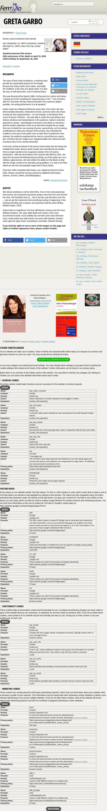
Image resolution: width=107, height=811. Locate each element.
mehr (100, 117)
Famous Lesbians (84, 58)
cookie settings (48, 341)
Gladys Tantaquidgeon (85, 102)
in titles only (94, 23)
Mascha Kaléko (82, 98)
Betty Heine (81, 76)
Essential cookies (9, 380)
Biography (7, 66)
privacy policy (34, 341)
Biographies (8, 32)
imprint (24, 341)
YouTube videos (7, 488)
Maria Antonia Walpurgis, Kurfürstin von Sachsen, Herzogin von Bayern (87, 87)
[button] (59, 79)
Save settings (53, 809)
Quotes (16, 66)
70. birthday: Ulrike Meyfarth (88, 271)
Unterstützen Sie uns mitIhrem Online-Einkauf (40, 303)
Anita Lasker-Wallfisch (85, 106)
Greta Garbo (21, 33)
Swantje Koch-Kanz (58, 180)
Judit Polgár (81, 113)
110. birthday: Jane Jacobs (87, 263)
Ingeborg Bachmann (85, 72)
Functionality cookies (12, 606)
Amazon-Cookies (80, 718)
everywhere (94, 21)
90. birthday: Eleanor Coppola (89, 267)
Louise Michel (82, 80)
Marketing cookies (10, 688)
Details (5, 387)
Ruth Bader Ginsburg (85, 110)
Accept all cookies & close (53, 359)
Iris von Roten (82, 94)
